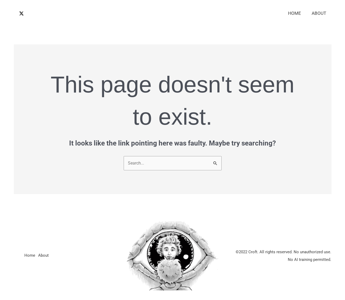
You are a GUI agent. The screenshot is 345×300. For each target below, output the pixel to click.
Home (296, 13)
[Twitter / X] (21, 13)
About (319, 13)
